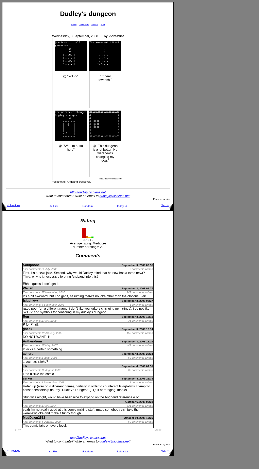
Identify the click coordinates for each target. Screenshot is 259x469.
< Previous (11, 216)
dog (104, 171)
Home (73, 24)
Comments (84, 24)
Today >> (122, 217)
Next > (167, 216)
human (65, 43)
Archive (94, 24)
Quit (96, 401)
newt (41, 284)
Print (103, 24)
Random (88, 217)
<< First (53, 217)
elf (77, 43)
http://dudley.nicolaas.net (88, 203)
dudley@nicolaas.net (115, 207)
